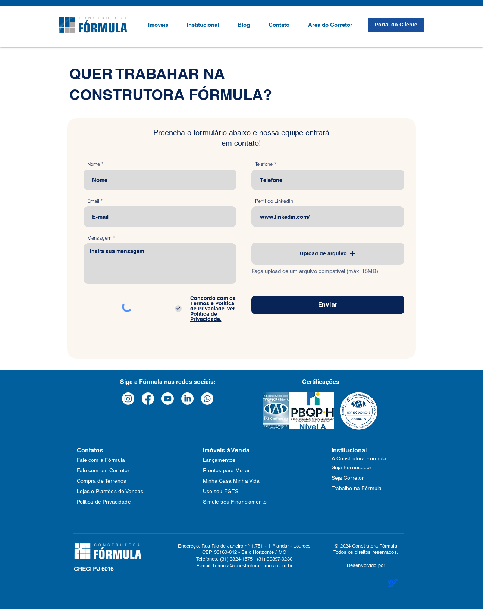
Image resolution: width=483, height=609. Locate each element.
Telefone (264, 164)
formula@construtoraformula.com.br (252, 565)
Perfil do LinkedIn (274, 201)
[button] (327, 254)
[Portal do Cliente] (396, 25)
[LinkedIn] (187, 398)
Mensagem (99, 238)
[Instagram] (128, 398)
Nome (93, 164)
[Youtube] (167, 398)
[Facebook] (148, 398)
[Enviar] (327, 305)
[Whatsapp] (207, 398)
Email (93, 201)
